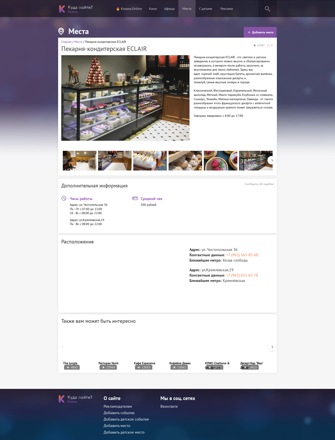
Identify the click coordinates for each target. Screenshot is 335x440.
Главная (66, 42)
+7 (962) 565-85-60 (242, 254)
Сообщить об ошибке (259, 184)
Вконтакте (169, 406)
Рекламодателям (118, 406)
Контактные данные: (207, 254)
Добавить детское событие (126, 419)
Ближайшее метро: (206, 260)
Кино (153, 8)
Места (186, 8)
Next (269, 158)
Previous (61, 158)
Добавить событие (119, 412)
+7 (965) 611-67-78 (242, 275)
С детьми (205, 8)
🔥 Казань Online (129, 8)
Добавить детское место (124, 432)
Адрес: (195, 249)
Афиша (169, 8)
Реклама (226, 8)
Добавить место (261, 32)
